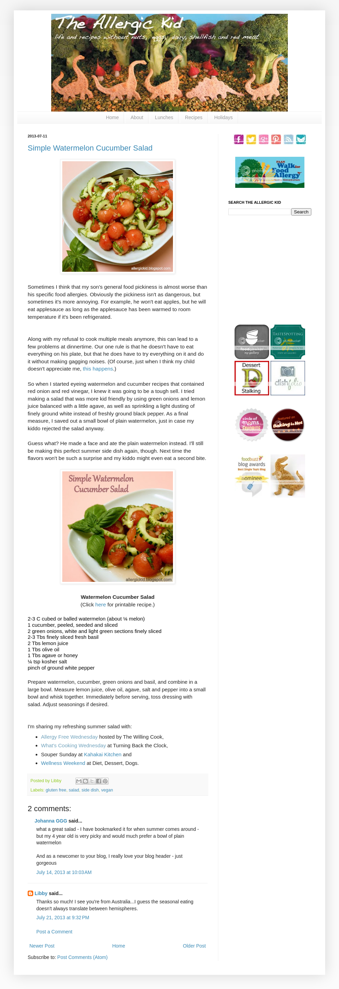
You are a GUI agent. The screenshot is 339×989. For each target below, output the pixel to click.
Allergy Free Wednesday (69, 737)
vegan (107, 790)
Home (112, 117)
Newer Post (41, 946)
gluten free (56, 790)
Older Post (194, 946)
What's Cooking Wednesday (73, 745)
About (136, 117)
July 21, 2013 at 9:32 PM (62, 917)
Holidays (223, 117)
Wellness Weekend (63, 763)
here (100, 604)
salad (74, 790)
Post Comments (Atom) (82, 957)
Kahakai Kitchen (102, 754)
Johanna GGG (51, 821)
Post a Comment (54, 931)
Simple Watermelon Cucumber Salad (90, 148)
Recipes (194, 117)
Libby (41, 893)
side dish (90, 790)
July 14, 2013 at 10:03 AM (64, 872)
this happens (98, 369)
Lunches (164, 117)
